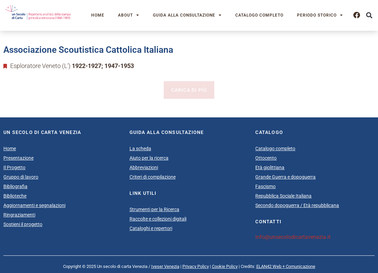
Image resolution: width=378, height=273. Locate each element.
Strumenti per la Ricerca (154, 209)
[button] (369, 15)
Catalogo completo (259, 15)
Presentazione (18, 158)
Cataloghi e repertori (151, 228)
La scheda (140, 148)
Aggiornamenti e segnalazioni (34, 205)
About (128, 15)
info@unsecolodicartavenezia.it (293, 237)
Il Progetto (14, 167)
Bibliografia (15, 186)
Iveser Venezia (165, 266)
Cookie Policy (225, 266)
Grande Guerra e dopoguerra (285, 177)
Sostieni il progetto (22, 224)
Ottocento (266, 158)
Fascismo (265, 186)
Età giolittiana (269, 167)
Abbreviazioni (144, 167)
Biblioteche (14, 196)
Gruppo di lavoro (20, 177)
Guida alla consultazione (187, 15)
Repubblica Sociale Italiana (283, 196)
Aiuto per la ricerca (149, 158)
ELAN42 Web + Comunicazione (285, 266)
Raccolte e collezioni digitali (158, 219)
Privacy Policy (195, 266)
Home (97, 15)
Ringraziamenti (19, 215)
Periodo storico (320, 15)
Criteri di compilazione (153, 177)
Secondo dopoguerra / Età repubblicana (297, 205)
